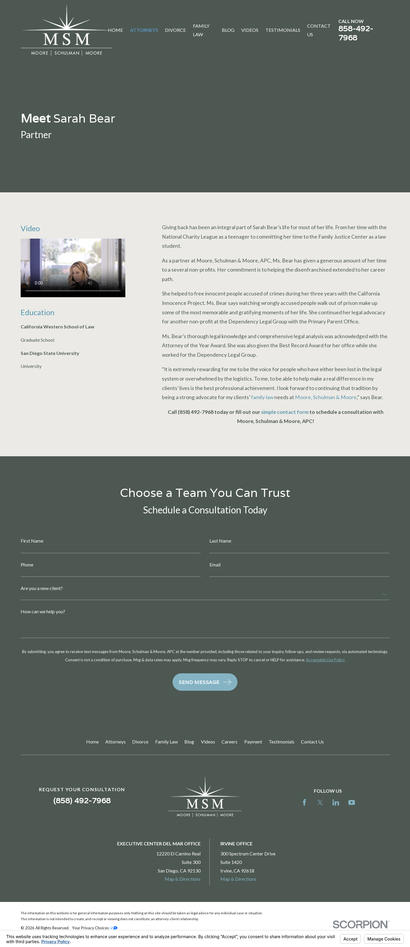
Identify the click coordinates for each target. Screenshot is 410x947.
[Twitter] (320, 802)
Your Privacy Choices (94, 927)
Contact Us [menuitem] (319, 30)
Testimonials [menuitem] (282, 30)
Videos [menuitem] (249, 30)
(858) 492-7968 (82, 800)
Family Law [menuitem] (201, 30)
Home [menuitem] (115, 30)
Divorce (140, 741)
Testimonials (281, 741)
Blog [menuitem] (228, 30)
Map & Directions (183, 879)
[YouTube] (351, 802)
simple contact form (285, 412)
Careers (229, 741)
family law (262, 397)
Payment (253, 741)
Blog (189, 741)
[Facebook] (304, 802)
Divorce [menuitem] (175, 30)
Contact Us (312, 741)
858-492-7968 (355, 33)
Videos (208, 741)
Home (92, 741)
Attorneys (115, 741)
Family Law (166, 741)
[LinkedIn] (335, 802)
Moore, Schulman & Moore (326, 397)
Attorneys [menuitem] (144, 30)
